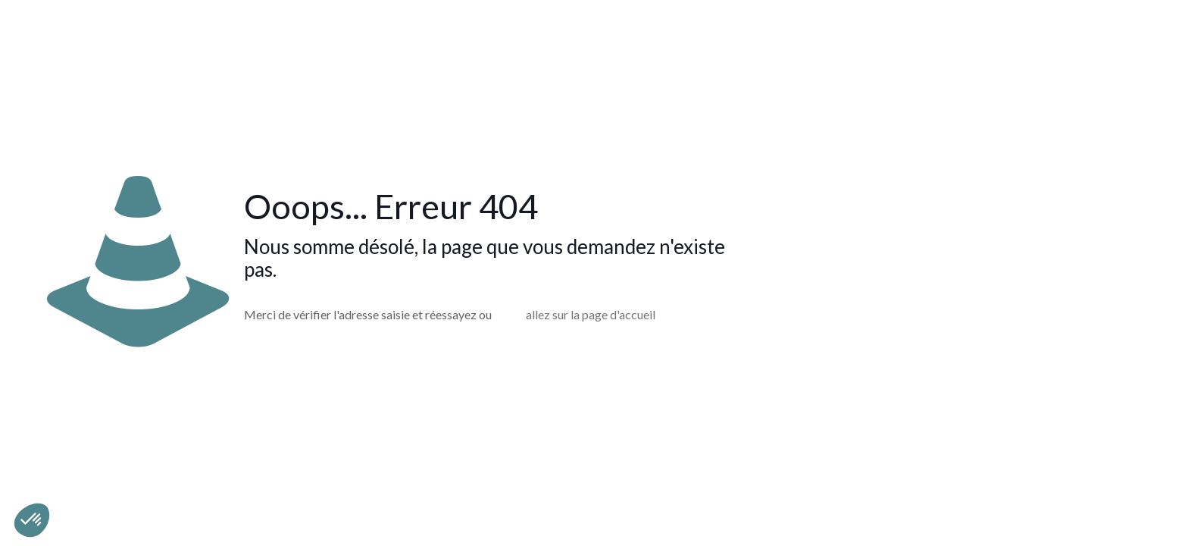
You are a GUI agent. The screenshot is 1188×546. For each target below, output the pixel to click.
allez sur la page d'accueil (590, 314)
